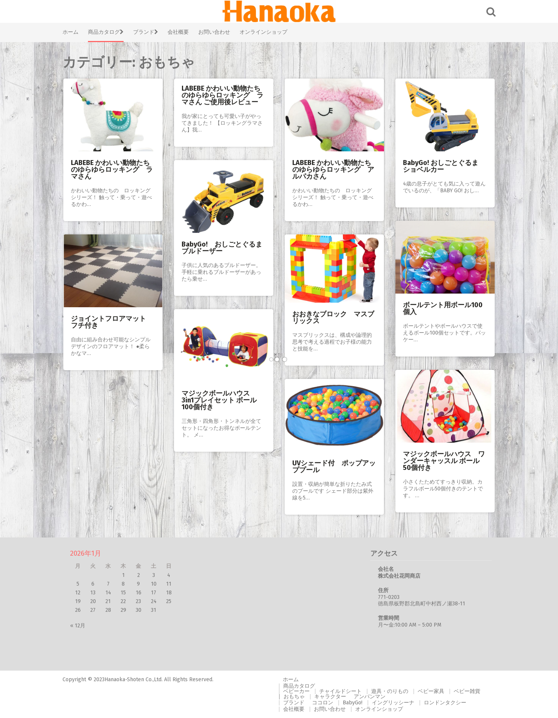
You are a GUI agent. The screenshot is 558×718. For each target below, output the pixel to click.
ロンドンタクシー (445, 702)
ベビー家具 (431, 691)
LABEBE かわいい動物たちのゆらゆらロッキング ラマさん (112, 170)
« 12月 (77, 625)
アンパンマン (370, 696)
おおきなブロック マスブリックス (333, 317)
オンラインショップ (263, 32)
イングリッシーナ (393, 702)
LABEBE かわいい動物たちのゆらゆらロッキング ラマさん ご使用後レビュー (222, 95)
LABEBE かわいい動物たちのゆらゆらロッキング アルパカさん (333, 170)
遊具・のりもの (389, 691)
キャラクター (330, 696)
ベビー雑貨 (467, 691)
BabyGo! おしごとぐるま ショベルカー (444, 166)
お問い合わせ (214, 32)
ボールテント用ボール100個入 (443, 308)
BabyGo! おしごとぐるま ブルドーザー (222, 247)
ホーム (70, 32)
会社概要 (178, 32)
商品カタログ (106, 32)
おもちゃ (294, 696)
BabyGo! (352, 702)
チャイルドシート (340, 691)
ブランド (145, 32)
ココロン (322, 702)
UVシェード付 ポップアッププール (334, 466)
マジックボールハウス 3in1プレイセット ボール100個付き (219, 400)
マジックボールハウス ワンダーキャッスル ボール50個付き (444, 461)
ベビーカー (296, 691)
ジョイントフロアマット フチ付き (112, 322)
